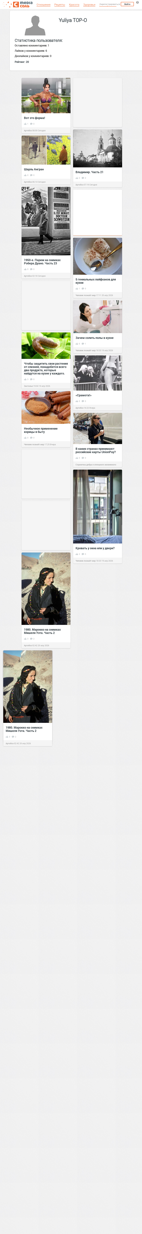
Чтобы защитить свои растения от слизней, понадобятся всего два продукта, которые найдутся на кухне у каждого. (46, 368)
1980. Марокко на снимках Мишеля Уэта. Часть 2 (42, 631)
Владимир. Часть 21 (89, 172)
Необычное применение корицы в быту (41, 430)
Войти (127, 4)
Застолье (28, 386)
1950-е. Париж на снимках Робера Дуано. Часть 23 (42, 261)
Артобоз (28, 130)
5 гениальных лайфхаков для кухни (96, 281)
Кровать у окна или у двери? (95, 548)
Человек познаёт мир (86, 295)
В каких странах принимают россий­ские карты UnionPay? (96, 450)
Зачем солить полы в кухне (95, 337)
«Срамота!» (84, 395)
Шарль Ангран (34, 169)
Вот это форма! (34, 117)
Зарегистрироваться (110, 4)
